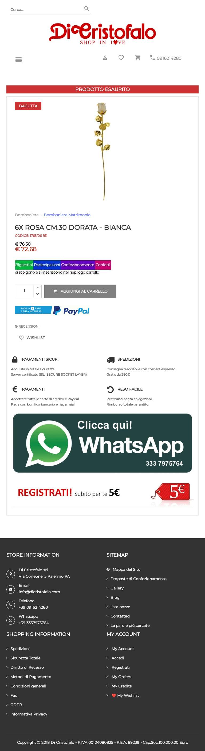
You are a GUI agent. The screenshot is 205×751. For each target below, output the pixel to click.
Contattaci (118, 616)
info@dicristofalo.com (39, 591)
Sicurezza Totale (23, 658)
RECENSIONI (27, 326)
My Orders (119, 676)
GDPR (14, 704)
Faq (11, 695)
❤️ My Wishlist (123, 695)
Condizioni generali (26, 686)
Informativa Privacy (26, 714)
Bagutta (28, 106)
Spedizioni (18, 648)
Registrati (118, 667)
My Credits (119, 686)
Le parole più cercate (128, 625)
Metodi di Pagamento (28, 676)
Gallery (115, 588)
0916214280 (169, 58)
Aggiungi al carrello (80, 291)
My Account (120, 648)
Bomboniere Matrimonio (67, 215)
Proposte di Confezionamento (137, 578)
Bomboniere (26, 215)
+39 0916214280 (33, 607)
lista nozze (118, 606)
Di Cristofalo (62, 742)
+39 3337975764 (34, 622)
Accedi (115, 658)
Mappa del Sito (123, 569)
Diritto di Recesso (25, 667)
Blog (113, 597)
